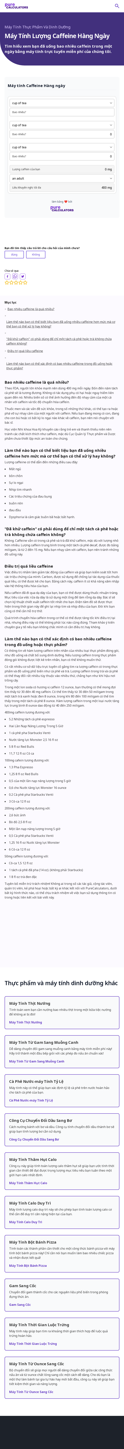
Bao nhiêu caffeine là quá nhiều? (30, 309)
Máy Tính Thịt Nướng (25, 995)
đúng (14, 254)
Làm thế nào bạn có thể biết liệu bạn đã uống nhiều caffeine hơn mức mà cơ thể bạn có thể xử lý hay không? (60, 324)
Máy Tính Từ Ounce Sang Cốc (31, 1365)
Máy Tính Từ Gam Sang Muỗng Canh (36, 1034)
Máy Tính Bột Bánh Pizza (28, 1238)
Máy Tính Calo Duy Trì (25, 1195)
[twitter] (23, 276)
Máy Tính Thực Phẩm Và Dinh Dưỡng (38, 27)
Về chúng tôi (12, 1417)
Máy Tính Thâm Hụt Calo (28, 1156)
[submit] (117, 6)
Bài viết (9, 1422)
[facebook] (7, 276)
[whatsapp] (15, 276)
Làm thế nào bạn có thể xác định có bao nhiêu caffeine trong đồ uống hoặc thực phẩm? (59, 366)
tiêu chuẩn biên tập (16, 1438)
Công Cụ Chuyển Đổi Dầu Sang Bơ (34, 1112)
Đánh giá (10, 1428)
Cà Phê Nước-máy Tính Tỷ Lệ (31, 1073)
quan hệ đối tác (13, 1433)
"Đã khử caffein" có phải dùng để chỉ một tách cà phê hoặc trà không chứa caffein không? (59, 341)
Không (36, 254)
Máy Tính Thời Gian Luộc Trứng (33, 1316)
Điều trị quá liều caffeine (25, 351)
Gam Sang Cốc (20, 1277)
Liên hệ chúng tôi (14, 1444)
